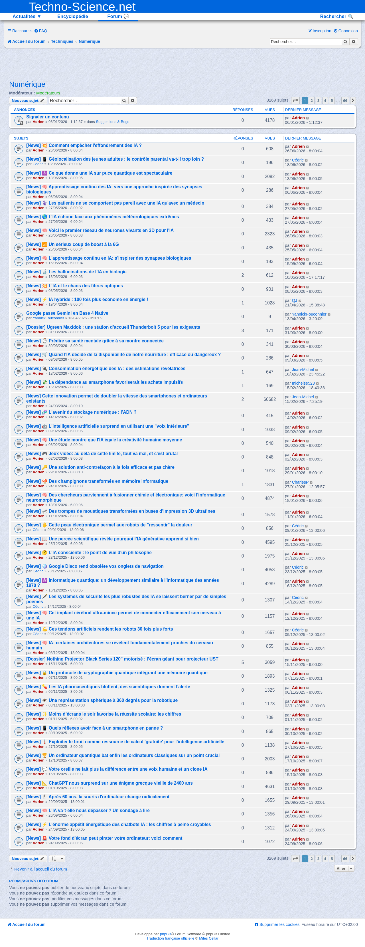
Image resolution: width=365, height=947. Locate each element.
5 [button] (332, 100)
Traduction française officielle (170, 938)
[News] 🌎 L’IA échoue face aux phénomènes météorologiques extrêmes (102, 216)
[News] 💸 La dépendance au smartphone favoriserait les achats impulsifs (104, 382)
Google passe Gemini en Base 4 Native (67, 313)
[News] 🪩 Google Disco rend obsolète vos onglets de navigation (95, 566)
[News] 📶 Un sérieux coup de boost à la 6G (72, 244)
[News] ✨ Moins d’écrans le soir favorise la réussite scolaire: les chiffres (103, 714)
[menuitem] (40, 31)
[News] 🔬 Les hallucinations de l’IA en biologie (76, 271)
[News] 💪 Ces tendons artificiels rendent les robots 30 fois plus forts (99, 629)
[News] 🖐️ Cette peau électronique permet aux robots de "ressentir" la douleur (109, 524)
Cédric (38, 164)
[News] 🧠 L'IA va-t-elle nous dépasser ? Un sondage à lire (88, 810)
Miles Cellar (208, 938)
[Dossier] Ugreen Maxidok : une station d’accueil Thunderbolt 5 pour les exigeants (113, 327)
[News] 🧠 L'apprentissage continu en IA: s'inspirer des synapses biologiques (108, 258)
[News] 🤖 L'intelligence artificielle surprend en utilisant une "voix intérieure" (107, 426)
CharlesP (300, 482)
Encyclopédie (72, 16)
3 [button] (318, 100)
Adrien (38, 122)
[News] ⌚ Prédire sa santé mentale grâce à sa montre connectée (95, 340)
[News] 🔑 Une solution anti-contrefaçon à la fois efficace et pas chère (100, 467)
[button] (295, 100)
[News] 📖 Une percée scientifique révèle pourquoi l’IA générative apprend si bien (112, 538)
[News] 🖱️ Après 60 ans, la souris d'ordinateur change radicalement (97, 796)
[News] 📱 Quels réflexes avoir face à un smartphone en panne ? (94, 728)
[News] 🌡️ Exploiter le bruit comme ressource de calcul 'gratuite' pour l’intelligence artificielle (125, 741)
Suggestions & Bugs (112, 122)
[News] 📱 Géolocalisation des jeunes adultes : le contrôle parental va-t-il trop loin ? (115, 159)
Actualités (27, 16)
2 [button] (312, 100)
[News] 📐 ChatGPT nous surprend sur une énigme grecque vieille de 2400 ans (109, 783)
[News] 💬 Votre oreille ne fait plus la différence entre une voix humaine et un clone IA (117, 769)
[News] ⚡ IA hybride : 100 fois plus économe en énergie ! (87, 299)
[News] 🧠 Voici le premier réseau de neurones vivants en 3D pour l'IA (100, 230)
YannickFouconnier (48, 318)
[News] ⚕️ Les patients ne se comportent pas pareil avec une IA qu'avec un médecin (115, 203)
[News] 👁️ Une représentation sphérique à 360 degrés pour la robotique (102, 700)
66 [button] (345, 100)
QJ (294, 300)
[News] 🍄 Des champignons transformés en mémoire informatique (97, 481)
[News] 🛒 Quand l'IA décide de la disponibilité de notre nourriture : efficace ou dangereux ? (123, 354)
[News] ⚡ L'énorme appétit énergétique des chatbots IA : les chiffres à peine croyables (118, 824)
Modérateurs (48, 92)
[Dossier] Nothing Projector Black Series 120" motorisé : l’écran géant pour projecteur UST (122, 659)
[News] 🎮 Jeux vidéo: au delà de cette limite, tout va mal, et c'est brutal (102, 453)
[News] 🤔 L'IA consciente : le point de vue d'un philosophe (89, 552)
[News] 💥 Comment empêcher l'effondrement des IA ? (84, 145)
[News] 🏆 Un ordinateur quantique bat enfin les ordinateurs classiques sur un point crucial (123, 755)
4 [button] (325, 100)
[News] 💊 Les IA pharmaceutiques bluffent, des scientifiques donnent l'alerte (108, 686)
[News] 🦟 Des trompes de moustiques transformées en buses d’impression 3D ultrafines (120, 511)
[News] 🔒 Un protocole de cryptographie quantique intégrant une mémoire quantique (117, 672)
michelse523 (303, 383)
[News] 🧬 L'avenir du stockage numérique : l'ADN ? (81, 412)
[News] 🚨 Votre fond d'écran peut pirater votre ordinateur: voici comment (104, 838)
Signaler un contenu (47, 116)
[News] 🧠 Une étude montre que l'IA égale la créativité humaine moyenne (104, 439)
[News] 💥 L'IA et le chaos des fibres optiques (74, 285)
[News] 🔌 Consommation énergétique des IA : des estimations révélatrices (105, 368)
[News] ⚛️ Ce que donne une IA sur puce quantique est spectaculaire (99, 173)
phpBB (165, 934)
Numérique (27, 84)
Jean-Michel (303, 369)
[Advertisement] (182, 63)
